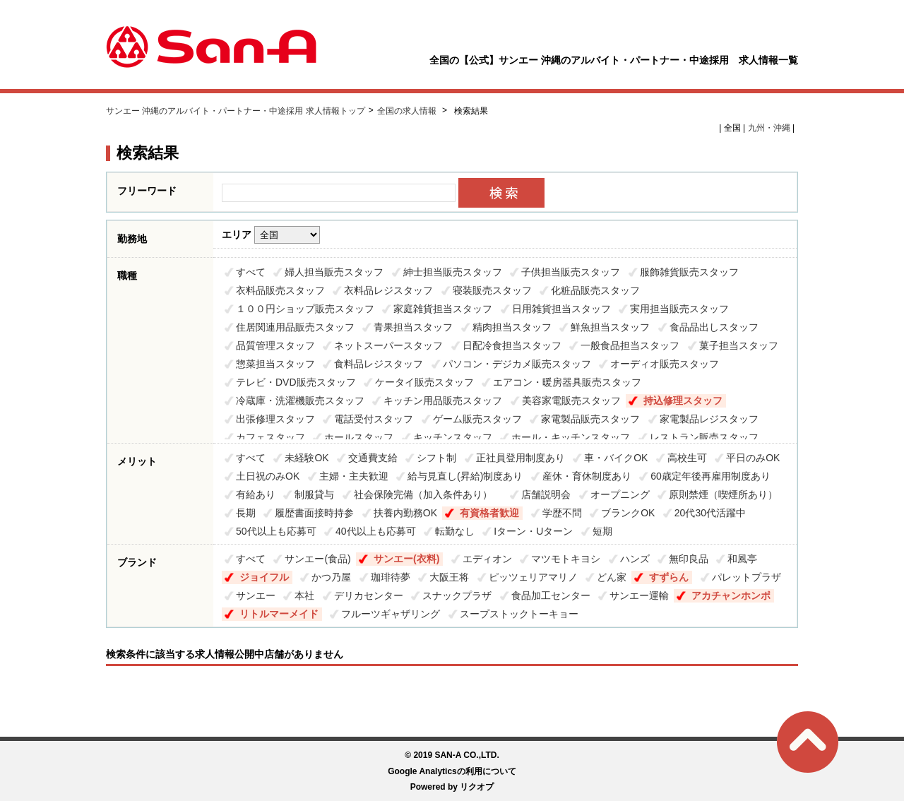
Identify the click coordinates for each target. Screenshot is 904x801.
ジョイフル (264, 577)
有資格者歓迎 (489, 512)
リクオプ (477, 787)
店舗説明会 (546, 494)
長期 (246, 512)
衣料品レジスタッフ (388, 290)
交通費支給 (373, 457)
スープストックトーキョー (519, 613)
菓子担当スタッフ (738, 345)
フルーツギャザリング (390, 613)
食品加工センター (550, 595)
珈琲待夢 (390, 577)
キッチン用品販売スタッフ (442, 400)
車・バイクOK (616, 457)
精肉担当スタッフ (512, 327)
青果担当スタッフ (413, 327)
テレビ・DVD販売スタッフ (296, 382)
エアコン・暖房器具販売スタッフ (567, 382)
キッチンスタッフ (452, 437)
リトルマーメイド (279, 613)
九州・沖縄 (769, 128)
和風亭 (742, 558)
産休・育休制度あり (586, 476)
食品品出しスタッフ (714, 327)
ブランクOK (628, 512)
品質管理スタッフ (275, 345)
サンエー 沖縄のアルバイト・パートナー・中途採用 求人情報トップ (235, 111)
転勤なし (455, 531)
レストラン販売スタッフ (704, 437)
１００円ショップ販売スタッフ (305, 308)
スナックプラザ (457, 595)
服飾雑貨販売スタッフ (689, 272)
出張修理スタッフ (275, 419)
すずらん (669, 577)
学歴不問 (562, 512)
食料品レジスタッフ (378, 363)
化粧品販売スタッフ (595, 290)
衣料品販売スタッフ (280, 290)
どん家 (611, 577)
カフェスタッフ (270, 437)
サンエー (255, 595)
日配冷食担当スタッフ (512, 345)
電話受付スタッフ (373, 419)
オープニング (620, 494)
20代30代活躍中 (710, 512)
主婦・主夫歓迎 (353, 476)
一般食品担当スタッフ (630, 345)
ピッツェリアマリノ (533, 577)
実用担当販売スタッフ (679, 308)
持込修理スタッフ (682, 400)
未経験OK (306, 457)
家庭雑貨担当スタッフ (442, 308)
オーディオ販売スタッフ (664, 363)
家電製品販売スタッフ (590, 419)
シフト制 (436, 457)
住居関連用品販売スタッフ (295, 327)
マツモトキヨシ (565, 558)
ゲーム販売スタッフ (477, 419)
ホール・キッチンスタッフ (570, 437)
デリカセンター (368, 595)
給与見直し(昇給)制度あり (465, 476)
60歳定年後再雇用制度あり (710, 476)
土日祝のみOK (267, 476)
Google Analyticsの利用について (452, 771)
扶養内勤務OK (405, 512)
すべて (251, 272)
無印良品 (688, 558)
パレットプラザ (746, 577)
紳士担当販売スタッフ (452, 272)
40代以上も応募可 (375, 531)
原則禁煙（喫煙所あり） (723, 494)
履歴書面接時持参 (314, 512)
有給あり (255, 494)
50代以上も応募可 (276, 531)
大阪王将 (449, 577)
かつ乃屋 (331, 577)
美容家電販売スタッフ (571, 400)
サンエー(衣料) (406, 558)
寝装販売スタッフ (492, 290)
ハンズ (635, 558)
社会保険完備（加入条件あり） (428, 494)
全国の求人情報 (408, 111)
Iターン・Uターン (533, 531)
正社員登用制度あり (520, 457)
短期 (602, 531)
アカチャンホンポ (731, 595)
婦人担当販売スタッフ (334, 272)
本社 (304, 595)
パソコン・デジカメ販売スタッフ (517, 363)
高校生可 (687, 457)
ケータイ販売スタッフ (424, 382)
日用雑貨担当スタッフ (561, 308)
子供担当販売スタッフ (570, 272)
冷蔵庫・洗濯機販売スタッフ (300, 400)
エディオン (487, 558)
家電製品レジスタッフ (709, 419)
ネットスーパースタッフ (388, 345)
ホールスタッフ (358, 437)
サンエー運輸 (639, 595)
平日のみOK (753, 457)
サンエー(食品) (317, 558)
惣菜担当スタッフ (275, 363)
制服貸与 (314, 494)
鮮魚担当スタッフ (610, 327)
